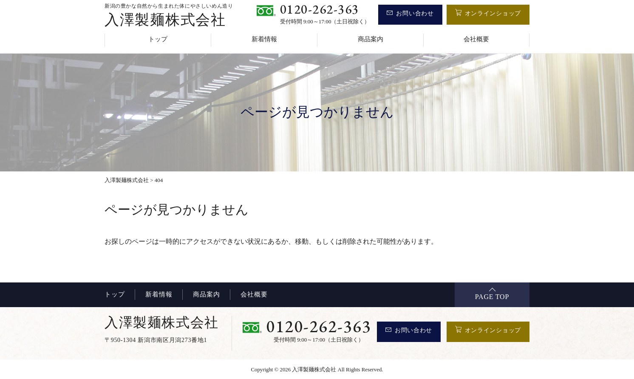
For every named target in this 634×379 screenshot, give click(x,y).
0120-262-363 (319, 9)
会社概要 (476, 39)
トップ (157, 39)
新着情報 (264, 39)
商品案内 (370, 39)
